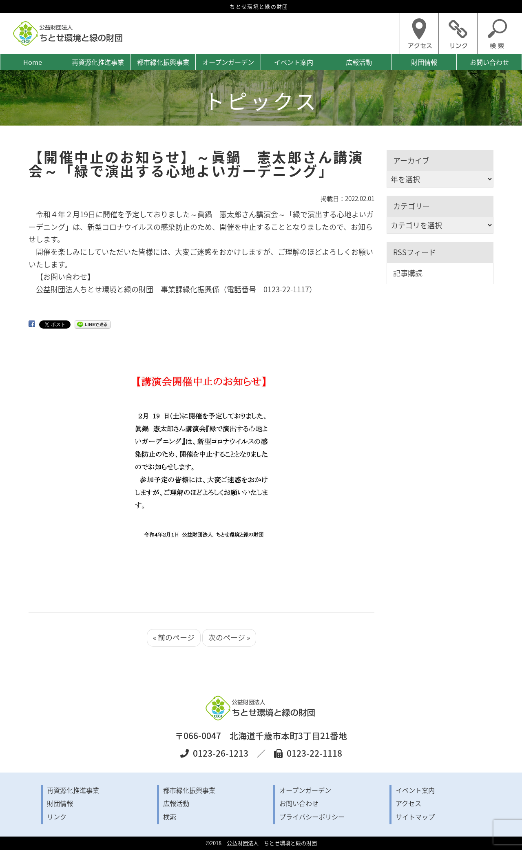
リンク (56, 816)
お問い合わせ (489, 62)
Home (32, 62)
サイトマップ (415, 816)
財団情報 (424, 62)
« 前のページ (174, 637)
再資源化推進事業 (98, 62)
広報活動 (359, 62)
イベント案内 (293, 62)
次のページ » (229, 637)
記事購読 (407, 272)
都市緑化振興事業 (163, 62)
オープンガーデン (228, 62)
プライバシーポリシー (312, 816)
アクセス (408, 803)
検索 (169, 816)
